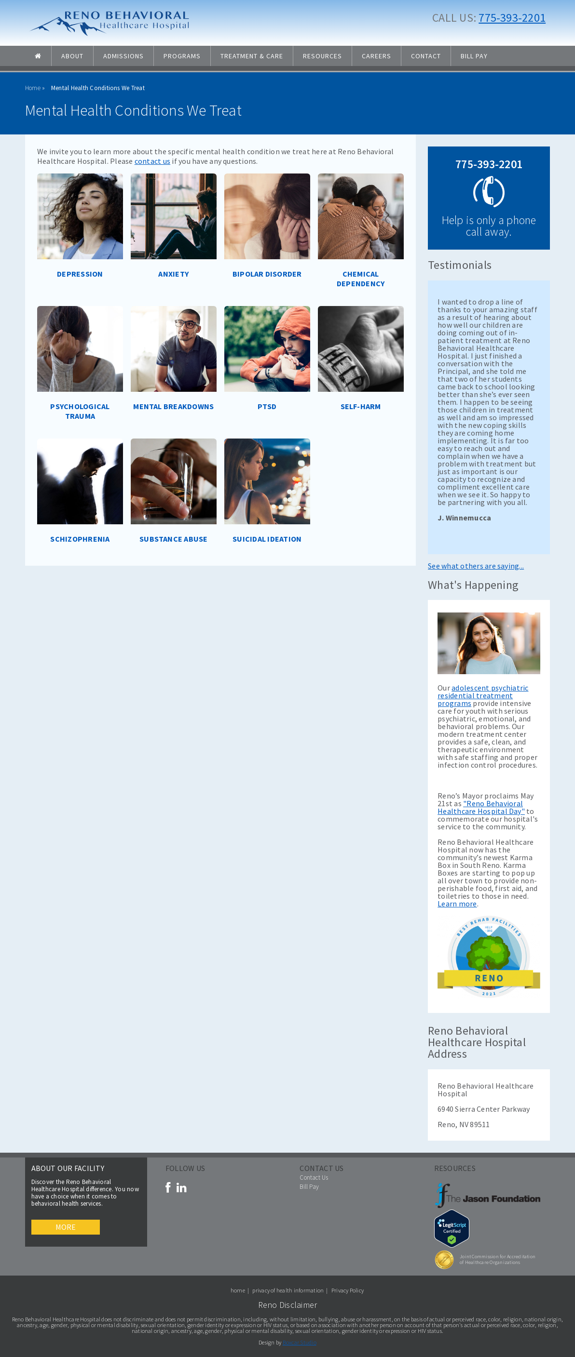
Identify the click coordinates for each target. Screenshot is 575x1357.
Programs (182, 56)
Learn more (457, 903)
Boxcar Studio (299, 1342)
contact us (152, 161)
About (72, 56)
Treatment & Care (251, 56)
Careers (376, 56)
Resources (322, 56)
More (65, 1227)
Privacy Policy (347, 1290)
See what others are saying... (476, 566)
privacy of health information (288, 1290)
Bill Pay (474, 56)
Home (33, 88)
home (238, 1290)
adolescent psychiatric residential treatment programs (483, 695)
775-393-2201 (512, 17)
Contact (426, 56)
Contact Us (314, 1177)
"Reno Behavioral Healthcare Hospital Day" (481, 807)
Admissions (123, 56)
